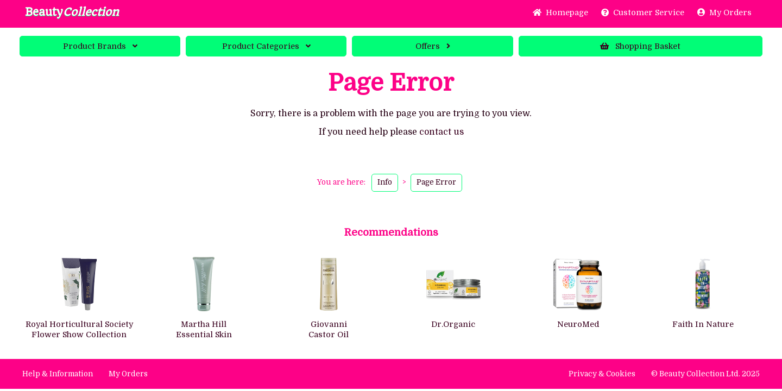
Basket (640, 46)
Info (384, 182)
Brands (100, 46)
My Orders (724, 12)
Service (642, 12)
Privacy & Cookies (602, 374)
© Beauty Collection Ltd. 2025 (705, 374)
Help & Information (57, 374)
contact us (441, 132)
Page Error (436, 182)
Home (560, 12)
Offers (432, 46)
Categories (266, 46)
